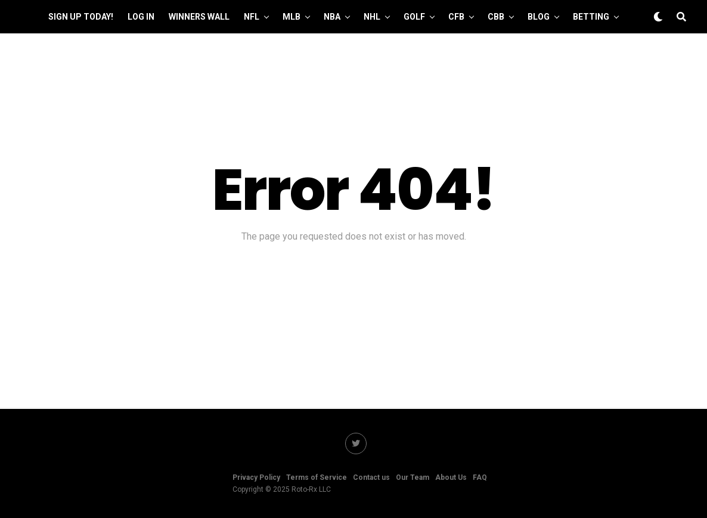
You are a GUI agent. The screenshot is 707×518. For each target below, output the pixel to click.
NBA (332, 16)
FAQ (480, 477)
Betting (591, 16)
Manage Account (364, 52)
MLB (291, 16)
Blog (539, 16)
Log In (141, 16)
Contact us (371, 477)
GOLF (414, 16)
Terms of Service (316, 477)
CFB (456, 16)
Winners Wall (199, 16)
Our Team (289, 52)
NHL (372, 16)
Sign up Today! (80, 16)
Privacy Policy (256, 477)
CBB (496, 16)
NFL (251, 16)
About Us (451, 477)
